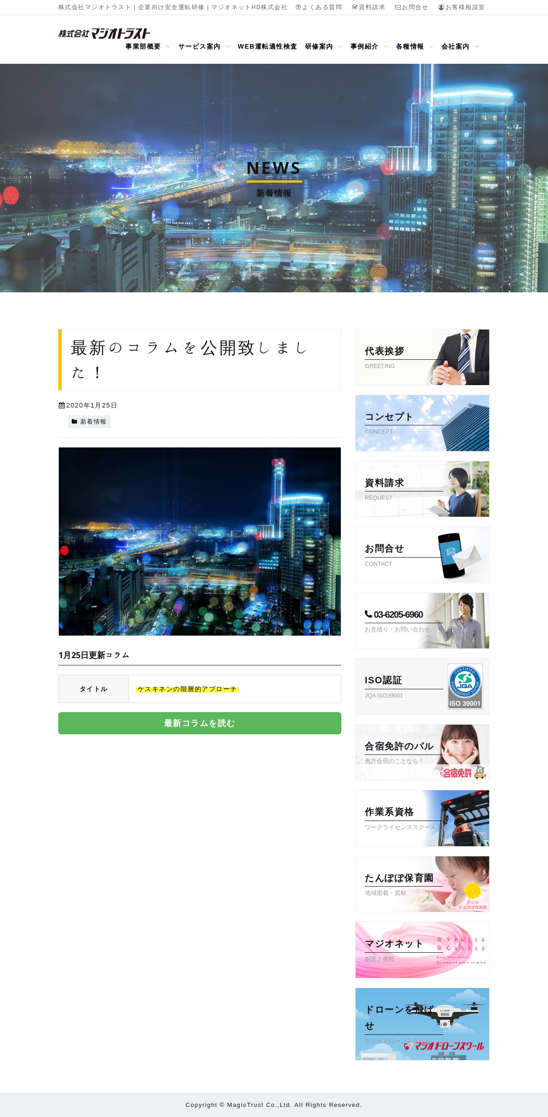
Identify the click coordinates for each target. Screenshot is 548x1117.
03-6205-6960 (404, 622)
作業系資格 (404, 819)
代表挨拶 (404, 359)
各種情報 (415, 46)
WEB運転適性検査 (268, 46)
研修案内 (324, 46)
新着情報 (93, 422)
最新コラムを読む (200, 723)
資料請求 (368, 7)
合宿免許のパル (404, 754)
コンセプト (404, 424)
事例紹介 (369, 46)
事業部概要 (147, 46)
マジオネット (404, 951)
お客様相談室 (461, 7)
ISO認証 (404, 688)
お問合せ (412, 7)
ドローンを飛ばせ (404, 1025)
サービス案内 (204, 46)
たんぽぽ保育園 (404, 886)
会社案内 (460, 46)
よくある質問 (318, 7)
